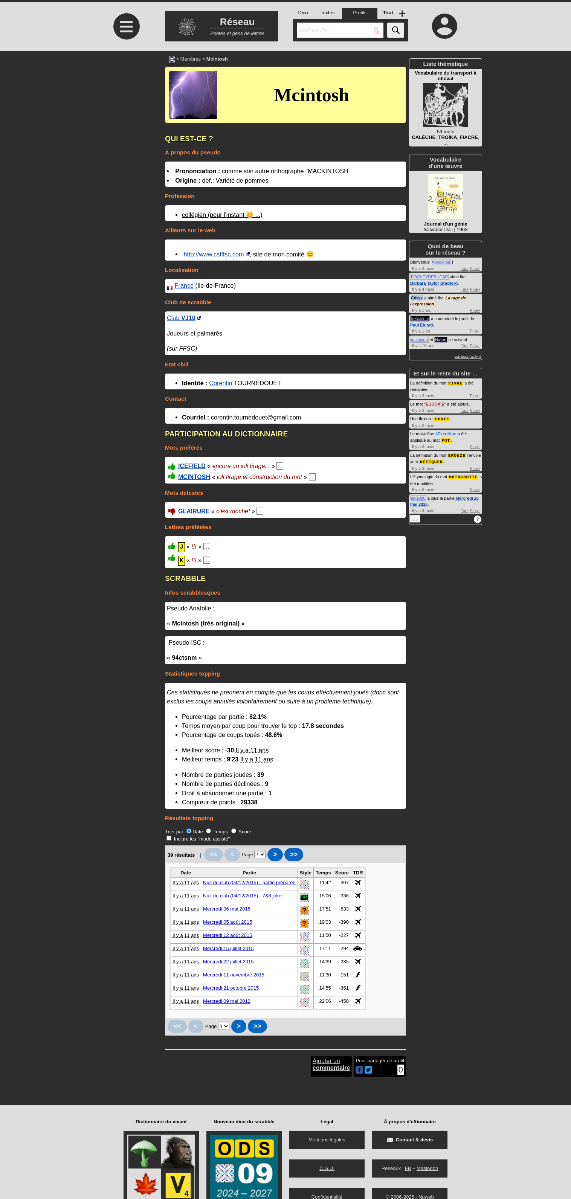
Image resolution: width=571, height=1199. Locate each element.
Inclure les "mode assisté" (198, 839)
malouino (419, 339)
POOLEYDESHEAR (429, 277)
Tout (465, 268)
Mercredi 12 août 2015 (227, 935)
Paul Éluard (421, 325)
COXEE (442, 418)
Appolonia (441, 262)
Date (194, 831)
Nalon (441, 339)
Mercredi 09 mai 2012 (226, 1001)
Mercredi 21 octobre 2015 (231, 988)
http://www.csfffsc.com (214, 254)
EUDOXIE (435, 403)
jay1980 (418, 496)
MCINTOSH (194, 477)
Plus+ (475, 268)
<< (214, 854)
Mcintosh (311, 94)
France (184, 285)
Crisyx (417, 298)
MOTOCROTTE (463, 474)
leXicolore (420, 318)
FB (408, 1168)
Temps (217, 831)
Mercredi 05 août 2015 (227, 922)
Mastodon (427, 1168)
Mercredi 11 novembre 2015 (233, 975)
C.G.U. (326, 1168)
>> (294, 854)
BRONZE (457, 454)
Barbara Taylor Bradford (434, 283)
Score (241, 831)
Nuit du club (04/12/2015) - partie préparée (249, 882)
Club (181, 317)
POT (445, 439)
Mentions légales (326, 1140)
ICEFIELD (192, 466)
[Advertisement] (125, 114)
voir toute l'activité (468, 356)
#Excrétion (445, 433)
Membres (190, 59)
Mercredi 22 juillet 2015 (228, 961)
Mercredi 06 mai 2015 (226, 909)
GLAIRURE (194, 511)
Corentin (220, 383)
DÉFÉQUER (431, 460)
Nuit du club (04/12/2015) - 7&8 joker (243, 895)
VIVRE (455, 383)
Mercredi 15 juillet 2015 (228, 948)
